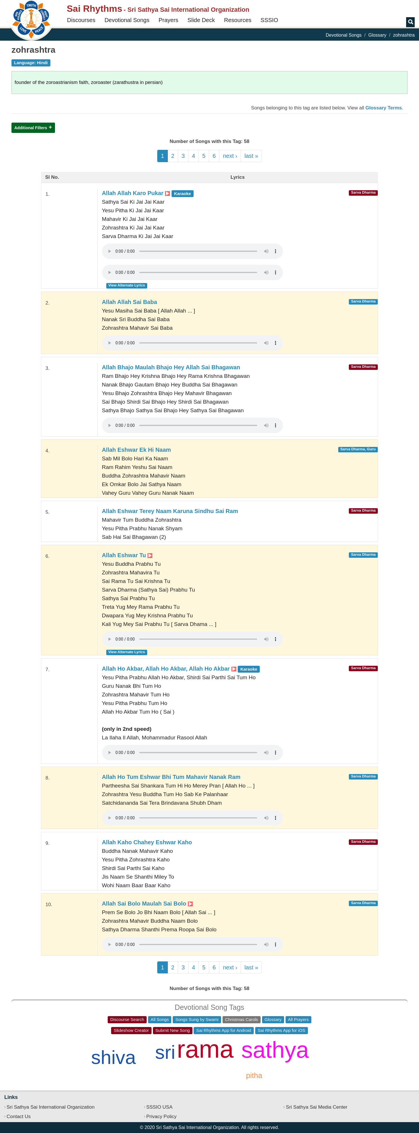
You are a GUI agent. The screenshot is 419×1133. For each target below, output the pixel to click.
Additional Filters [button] (30, 127)
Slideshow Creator (131, 1030)
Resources (237, 20)
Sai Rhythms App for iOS (281, 1030)
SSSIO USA (159, 1107)
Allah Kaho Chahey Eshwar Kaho (147, 842)
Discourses (81, 20)
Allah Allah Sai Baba (129, 302)
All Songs (160, 1019)
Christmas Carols (241, 1019)
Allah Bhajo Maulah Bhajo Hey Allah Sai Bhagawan (171, 367)
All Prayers (298, 1019)
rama (205, 1049)
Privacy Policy (161, 1116)
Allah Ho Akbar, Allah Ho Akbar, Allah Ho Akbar (181, 668)
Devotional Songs (127, 20)
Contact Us (19, 1116)
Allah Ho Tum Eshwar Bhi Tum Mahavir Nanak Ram (171, 777)
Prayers (168, 20)
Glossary (377, 35)
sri (165, 1052)
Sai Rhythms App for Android (223, 1030)
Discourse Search (127, 1019)
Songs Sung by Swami (197, 1019)
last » (251, 156)
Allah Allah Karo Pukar (148, 193)
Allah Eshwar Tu (127, 555)
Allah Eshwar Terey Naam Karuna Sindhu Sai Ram (170, 511)
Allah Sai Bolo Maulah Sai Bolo (147, 903)
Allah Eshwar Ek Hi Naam (136, 450)
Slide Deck (201, 20)
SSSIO (269, 20)
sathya (275, 1050)
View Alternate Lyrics (126, 285)
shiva (113, 1057)
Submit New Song (173, 1030)
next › (230, 156)
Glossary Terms (383, 108)
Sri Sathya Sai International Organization (51, 1107)
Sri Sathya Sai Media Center (316, 1107)
